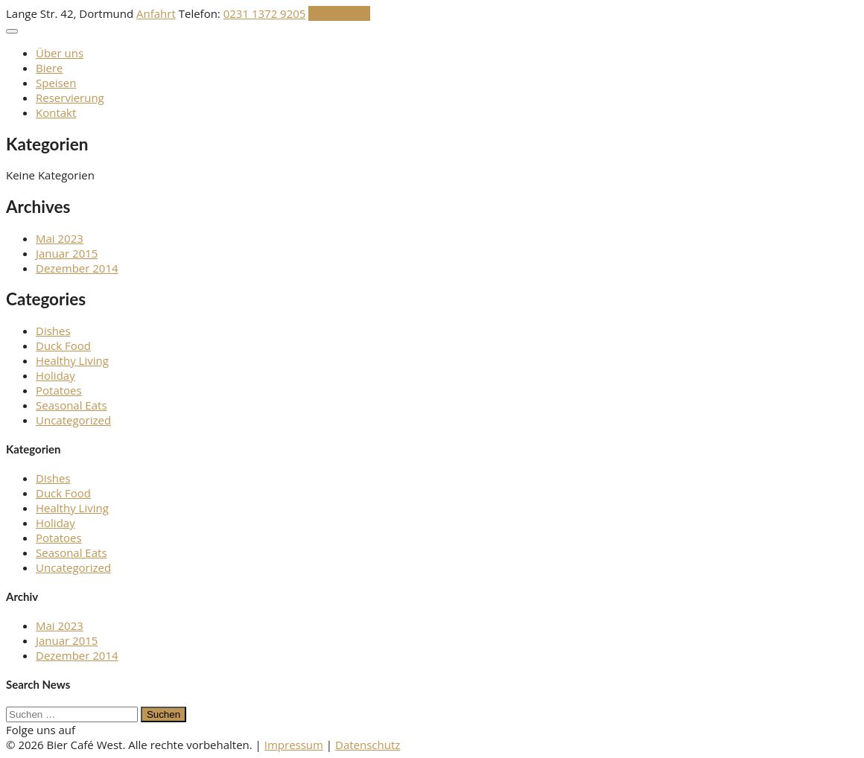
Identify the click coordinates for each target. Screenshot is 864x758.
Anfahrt (156, 13)
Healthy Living (72, 360)
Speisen (56, 82)
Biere (49, 67)
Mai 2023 (59, 238)
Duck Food (63, 345)
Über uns (59, 52)
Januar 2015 (67, 253)
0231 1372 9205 (264, 13)
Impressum (293, 744)
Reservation (339, 13)
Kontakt (56, 112)
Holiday (55, 375)
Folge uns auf (40, 729)
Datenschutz (367, 744)
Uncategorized (73, 420)
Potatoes (59, 390)
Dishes (53, 330)
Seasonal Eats (71, 405)
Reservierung (70, 97)
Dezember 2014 (77, 268)
